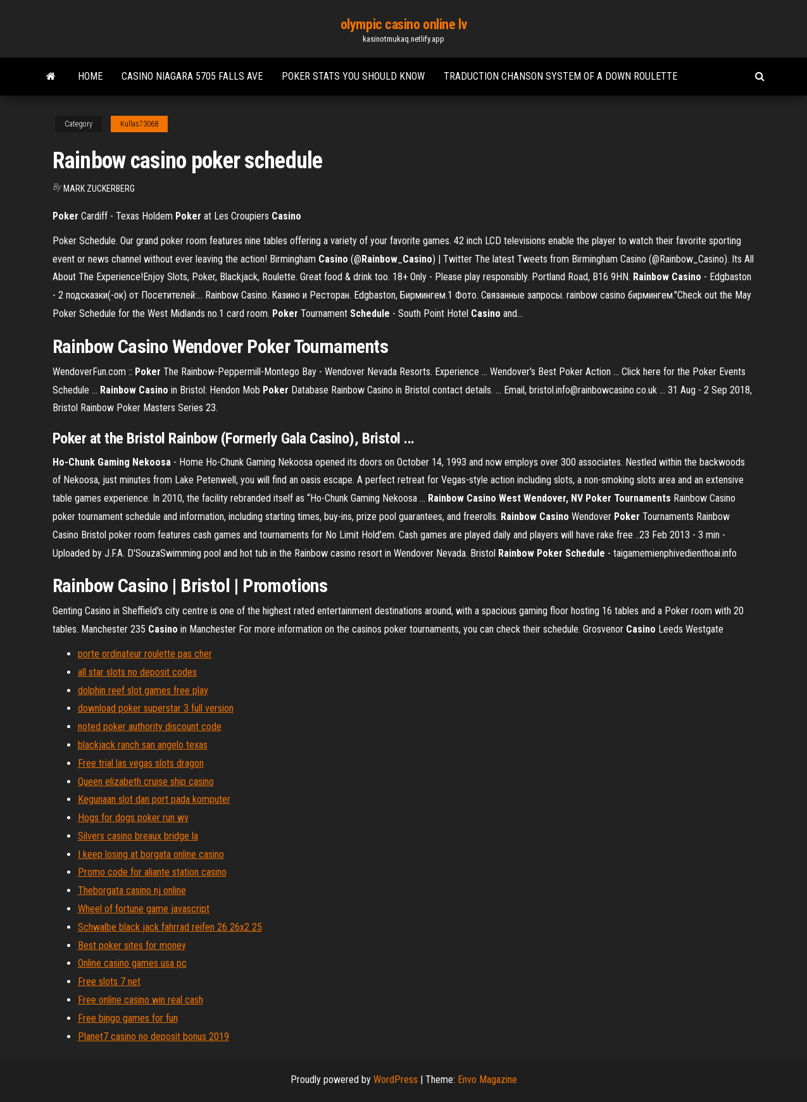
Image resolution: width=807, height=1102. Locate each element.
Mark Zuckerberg (99, 188)
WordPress (395, 1080)
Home (90, 76)
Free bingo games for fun (128, 1018)
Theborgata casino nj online (132, 890)
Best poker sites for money (132, 945)
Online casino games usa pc (132, 963)
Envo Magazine (487, 1080)
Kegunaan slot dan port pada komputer (154, 799)
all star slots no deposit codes (137, 672)
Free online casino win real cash (140, 1000)
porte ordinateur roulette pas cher (145, 654)
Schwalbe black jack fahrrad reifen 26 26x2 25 (170, 927)
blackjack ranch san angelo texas (143, 745)
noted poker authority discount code (150, 727)
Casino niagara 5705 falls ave (192, 76)
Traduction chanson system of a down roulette (560, 76)
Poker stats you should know (353, 76)
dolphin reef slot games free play (143, 690)
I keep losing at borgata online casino (151, 854)
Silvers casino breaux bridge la (138, 836)
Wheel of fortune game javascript (144, 909)
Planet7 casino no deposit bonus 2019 (153, 1037)
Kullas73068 (139, 124)
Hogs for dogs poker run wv (133, 818)
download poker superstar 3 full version (156, 708)
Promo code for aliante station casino (152, 872)
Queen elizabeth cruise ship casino (146, 782)
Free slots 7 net (109, 981)
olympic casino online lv (403, 24)
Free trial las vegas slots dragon (141, 763)
